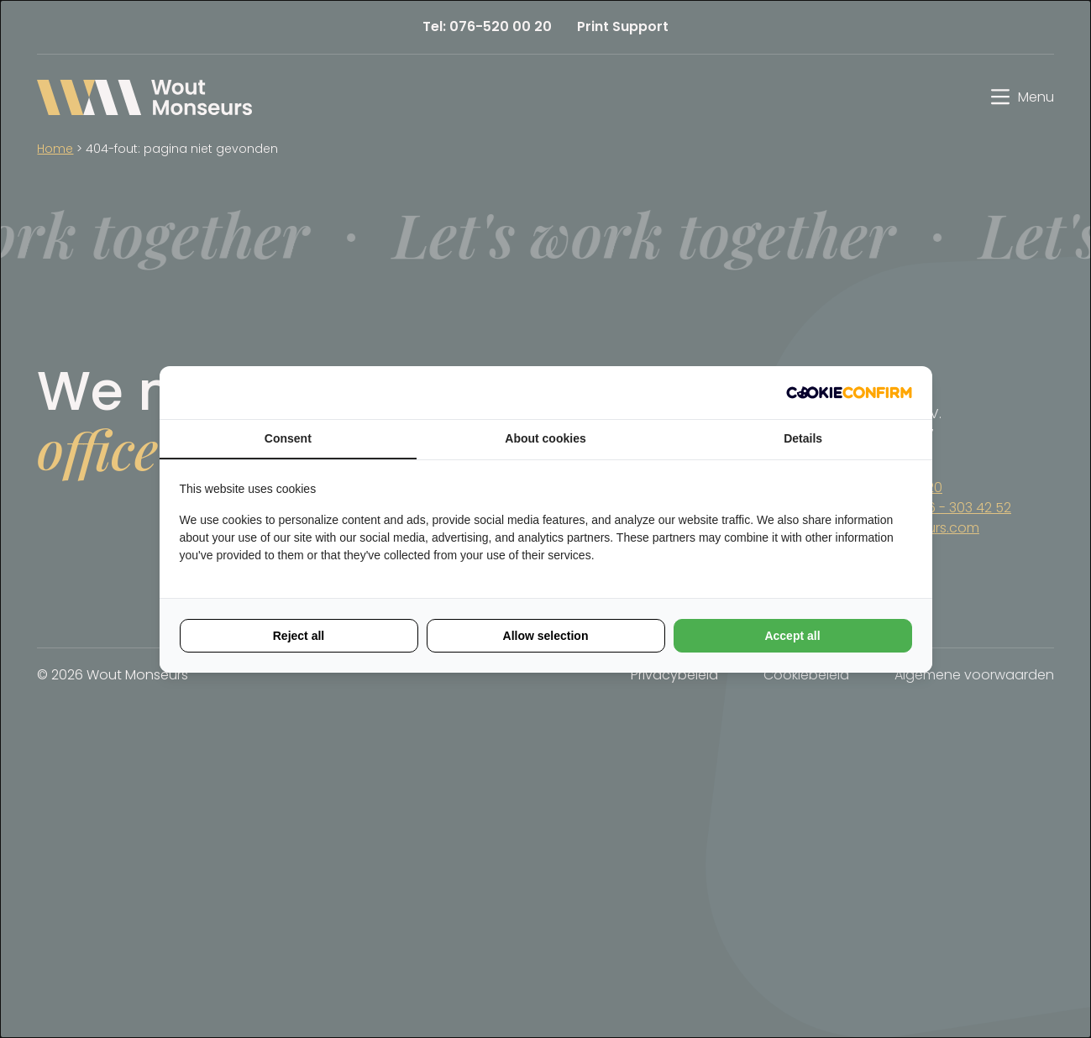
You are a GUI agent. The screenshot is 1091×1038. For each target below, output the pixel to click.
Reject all (298, 635)
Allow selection (546, 635)
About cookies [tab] (545, 438)
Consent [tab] (288, 438)
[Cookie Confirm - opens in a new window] (849, 392)
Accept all (792, 635)
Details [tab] (803, 438)
